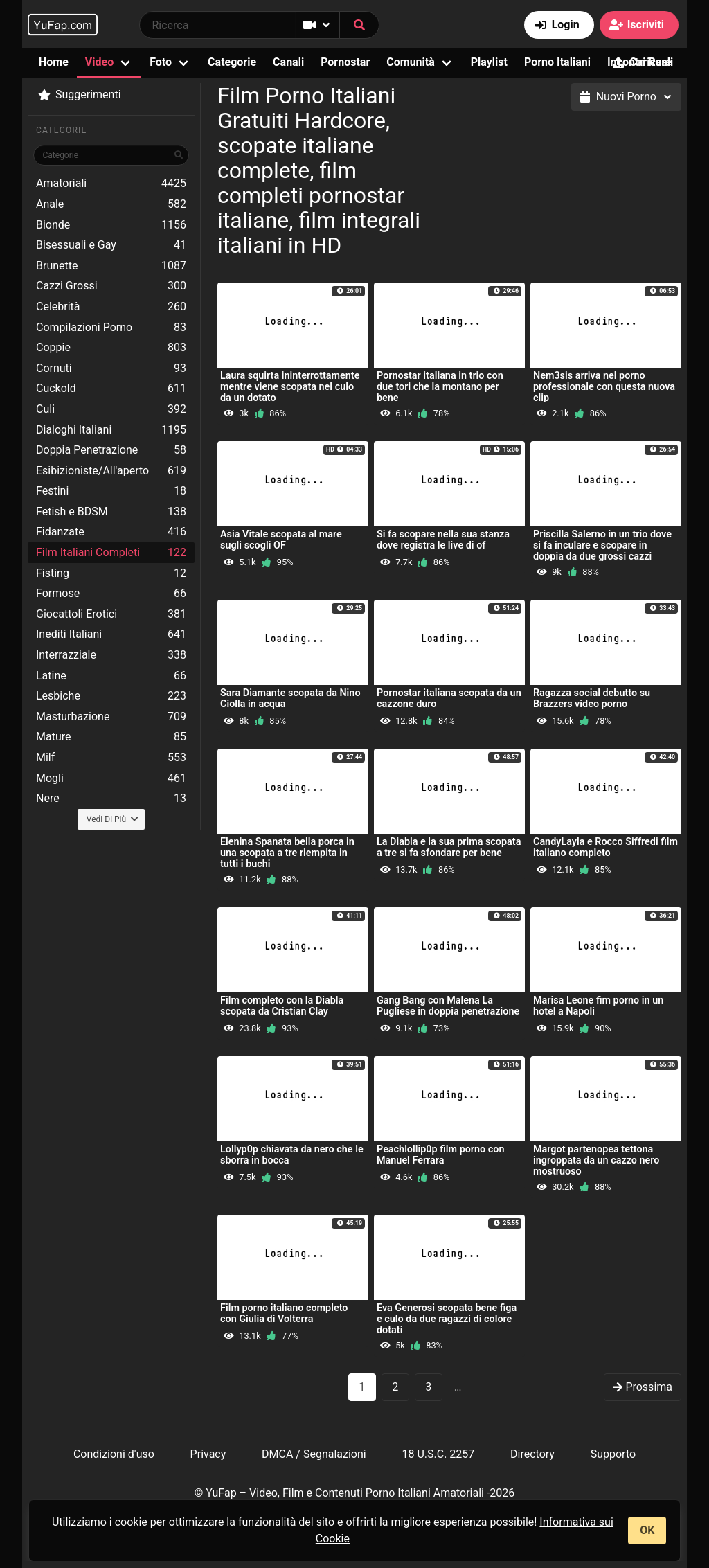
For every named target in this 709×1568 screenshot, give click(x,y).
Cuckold (111, 388)
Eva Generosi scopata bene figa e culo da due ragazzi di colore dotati (447, 1319)
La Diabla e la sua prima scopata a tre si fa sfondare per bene (449, 847)
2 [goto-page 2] (395, 1386)
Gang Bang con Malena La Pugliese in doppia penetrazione (448, 1006)
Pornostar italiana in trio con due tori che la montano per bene (440, 387)
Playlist (489, 62)
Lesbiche (111, 696)
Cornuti (111, 368)
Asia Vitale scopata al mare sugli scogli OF (281, 539)
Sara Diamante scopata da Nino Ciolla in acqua (290, 698)
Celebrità (111, 307)
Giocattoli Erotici (111, 614)
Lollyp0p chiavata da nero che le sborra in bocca (292, 1154)
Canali (288, 62)
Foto (161, 62)
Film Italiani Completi (111, 553)
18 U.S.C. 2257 (438, 1454)
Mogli (111, 778)
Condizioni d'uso (113, 1454)
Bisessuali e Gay (111, 245)
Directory (532, 1454)
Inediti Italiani (111, 634)
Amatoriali (111, 183)
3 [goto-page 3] (428, 1386)
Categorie (232, 62)
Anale (111, 204)
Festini (111, 491)
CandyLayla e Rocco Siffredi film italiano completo (605, 847)
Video (99, 62)
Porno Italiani (557, 62)
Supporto (613, 1454)
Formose (111, 593)
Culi (111, 409)
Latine (111, 676)
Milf (111, 758)
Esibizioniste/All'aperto (111, 471)
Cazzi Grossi (111, 286)
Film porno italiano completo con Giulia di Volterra (284, 1313)
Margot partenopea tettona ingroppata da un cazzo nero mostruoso (596, 1160)
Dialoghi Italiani (111, 430)
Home (54, 62)
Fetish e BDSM (111, 512)
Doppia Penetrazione (111, 450)
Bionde (111, 225)
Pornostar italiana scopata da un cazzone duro (449, 698)
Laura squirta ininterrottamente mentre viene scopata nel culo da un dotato (289, 387)
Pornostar (345, 62)
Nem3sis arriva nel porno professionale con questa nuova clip (604, 387)
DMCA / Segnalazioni (314, 1454)
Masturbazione (111, 717)
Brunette (111, 266)
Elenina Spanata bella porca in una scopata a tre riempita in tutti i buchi (287, 853)
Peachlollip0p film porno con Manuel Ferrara (441, 1154)
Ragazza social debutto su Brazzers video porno (591, 698)
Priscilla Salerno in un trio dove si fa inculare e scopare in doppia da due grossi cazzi (602, 545)
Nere (111, 798)
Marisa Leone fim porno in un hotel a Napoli (598, 1006)
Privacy (208, 1454)
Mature (111, 737)
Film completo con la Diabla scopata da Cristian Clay (281, 1006)
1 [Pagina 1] (362, 1386)
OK (647, 1530)
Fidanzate (111, 532)
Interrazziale (111, 655)
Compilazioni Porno (111, 328)
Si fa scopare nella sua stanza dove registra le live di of (443, 539)
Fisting (111, 573)
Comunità (410, 62)
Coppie (111, 348)
